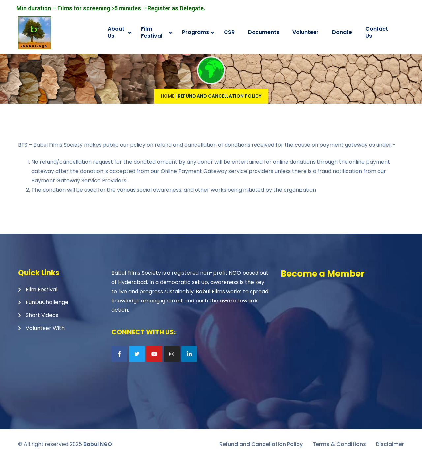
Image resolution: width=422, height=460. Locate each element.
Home (167, 96)
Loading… (342, 328)
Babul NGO (97, 444)
